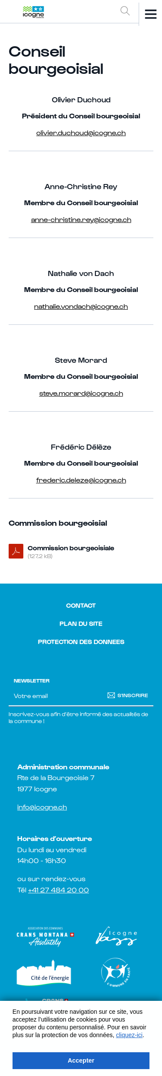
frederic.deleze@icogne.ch (81, 479)
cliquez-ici (129, 1035)
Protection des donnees (81, 641)
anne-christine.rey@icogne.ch (81, 219)
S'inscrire (133, 695)
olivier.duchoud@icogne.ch (81, 132)
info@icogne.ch (42, 807)
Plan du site (81, 623)
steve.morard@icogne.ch (81, 392)
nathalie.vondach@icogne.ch (81, 306)
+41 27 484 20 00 (58, 890)
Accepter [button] (81, 1060)
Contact (81, 605)
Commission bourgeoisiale (88, 552)
